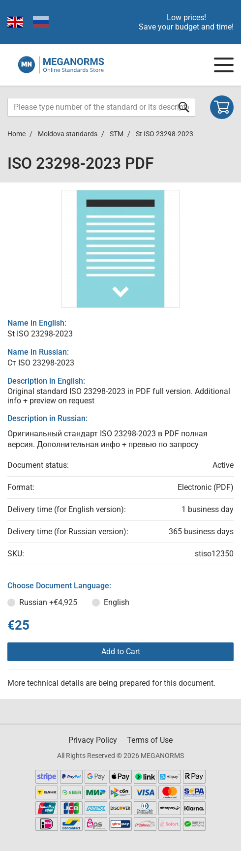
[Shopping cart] (222, 107)
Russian (48, 602)
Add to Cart (120, 651)
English (116, 602)
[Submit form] (184, 107)
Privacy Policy (92, 740)
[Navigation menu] (224, 65)
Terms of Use (150, 740)
